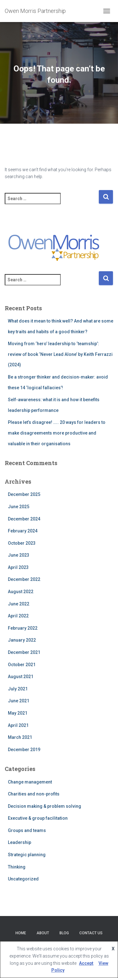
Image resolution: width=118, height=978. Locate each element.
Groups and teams (27, 830)
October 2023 (22, 543)
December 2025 (24, 494)
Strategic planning (27, 854)
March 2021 (20, 737)
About (43, 933)
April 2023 (18, 567)
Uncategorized (23, 878)
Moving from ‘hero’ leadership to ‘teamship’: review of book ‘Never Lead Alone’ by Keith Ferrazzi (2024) (60, 354)
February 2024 (22, 530)
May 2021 (17, 713)
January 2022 (22, 640)
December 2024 (24, 518)
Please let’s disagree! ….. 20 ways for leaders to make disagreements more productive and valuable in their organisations (56, 433)
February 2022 (22, 628)
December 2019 (24, 749)
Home (20, 933)
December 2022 (24, 579)
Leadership (19, 842)
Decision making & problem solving (44, 806)
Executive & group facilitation (38, 818)
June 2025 (18, 506)
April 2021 (18, 725)
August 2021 (20, 676)
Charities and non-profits (33, 793)
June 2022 (18, 603)
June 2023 (18, 555)
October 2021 (22, 664)
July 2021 (18, 688)
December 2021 (24, 652)
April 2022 (18, 615)
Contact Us (91, 933)
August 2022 (20, 591)
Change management (30, 781)
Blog (64, 933)
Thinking (16, 866)
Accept (86, 963)
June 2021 (18, 700)
